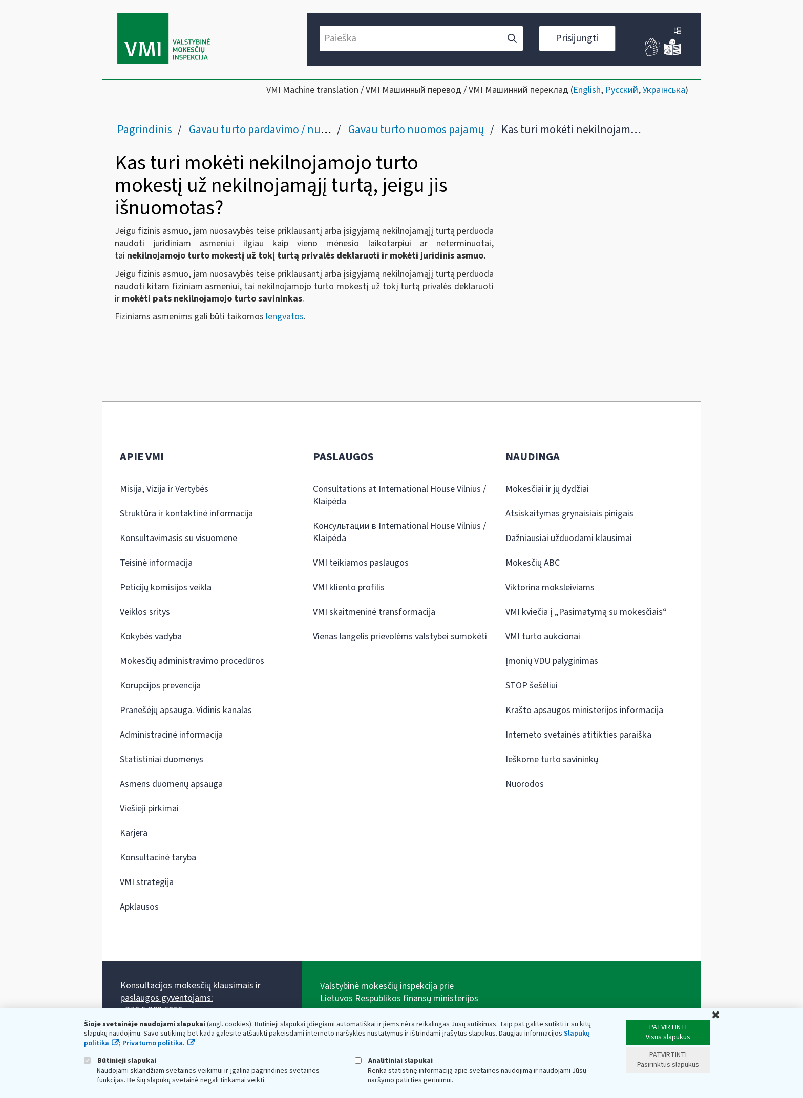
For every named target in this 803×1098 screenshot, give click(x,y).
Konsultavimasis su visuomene (178, 538)
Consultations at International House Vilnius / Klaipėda (399, 495)
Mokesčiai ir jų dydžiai (547, 489)
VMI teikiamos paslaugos (361, 562)
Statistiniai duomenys (161, 759)
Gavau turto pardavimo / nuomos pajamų (287, 129)
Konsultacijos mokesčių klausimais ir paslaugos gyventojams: (190, 991)
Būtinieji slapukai (120, 1060)
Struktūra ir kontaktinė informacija (186, 513)
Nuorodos (524, 784)
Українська (664, 89)
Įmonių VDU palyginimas (551, 661)
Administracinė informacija (171, 734)
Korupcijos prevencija (160, 685)
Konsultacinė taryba (158, 857)
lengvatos (285, 316)
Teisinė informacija (156, 562)
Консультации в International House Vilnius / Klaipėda (399, 532)
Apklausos (139, 906)
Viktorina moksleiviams (550, 587)
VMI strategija (147, 882)
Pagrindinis (144, 129)
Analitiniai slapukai (394, 1060)
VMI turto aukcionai (542, 636)
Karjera (133, 833)
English (587, 89)
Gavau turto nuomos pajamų (416, 129)
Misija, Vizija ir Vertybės (164, 489)
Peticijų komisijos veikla (166, 587)
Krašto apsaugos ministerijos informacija (584, 710)
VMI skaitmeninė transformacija (374, 612)
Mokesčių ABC (532, 562)
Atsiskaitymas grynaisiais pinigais (569, 513)
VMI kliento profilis (349, 587)
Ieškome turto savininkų (551, 759)
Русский (621, 89)
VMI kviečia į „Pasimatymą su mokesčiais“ (586, 612)
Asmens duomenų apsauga (171, 784)
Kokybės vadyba (151, 636)
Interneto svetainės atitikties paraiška (578, 734)
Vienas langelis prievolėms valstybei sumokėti (400, 636)
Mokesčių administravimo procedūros (192, 661)
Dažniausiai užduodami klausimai (568, 538)
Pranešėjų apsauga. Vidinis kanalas (186, 710)
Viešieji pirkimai (149, 808)
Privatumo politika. (153, 1043)
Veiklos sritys (145, 612)
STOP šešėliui (531, 685)
